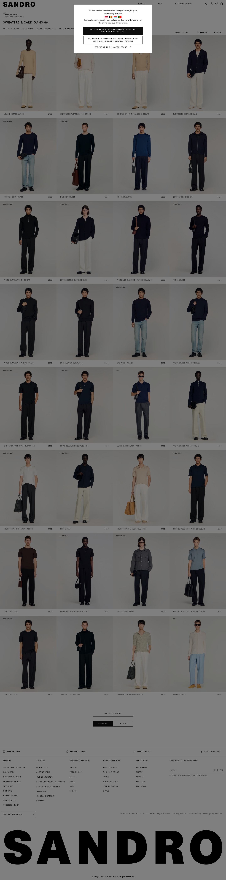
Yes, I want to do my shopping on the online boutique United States (113, 30)
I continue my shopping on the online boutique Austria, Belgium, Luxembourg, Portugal (113, 40)
